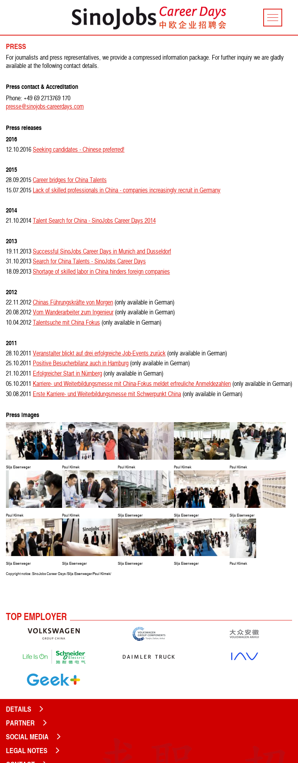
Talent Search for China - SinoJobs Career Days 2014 (94, 220)
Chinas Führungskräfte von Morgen (73, 302)
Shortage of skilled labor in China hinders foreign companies (101, 271)
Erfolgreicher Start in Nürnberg (67, 373)
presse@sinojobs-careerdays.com (45, 106)
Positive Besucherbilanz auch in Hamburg (80, 363)
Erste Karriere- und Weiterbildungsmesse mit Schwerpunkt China (107, 393)
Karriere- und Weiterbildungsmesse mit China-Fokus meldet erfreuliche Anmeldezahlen (132, 383)
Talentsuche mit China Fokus (66, 322)
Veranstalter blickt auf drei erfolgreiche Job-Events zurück (99, 353)
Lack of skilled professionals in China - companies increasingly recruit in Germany (127, 190)
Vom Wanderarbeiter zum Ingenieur (73, 312)
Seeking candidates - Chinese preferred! (78, 149)
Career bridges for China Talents (70, 179)
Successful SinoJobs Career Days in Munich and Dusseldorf (102, 251)
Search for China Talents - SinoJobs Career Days (89, 261)
